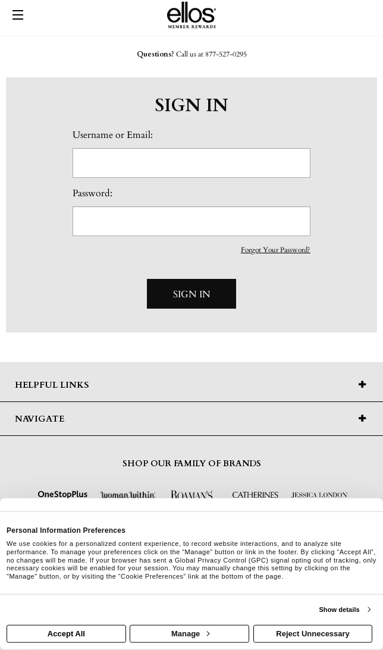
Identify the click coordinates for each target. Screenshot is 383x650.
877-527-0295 (226, 54)
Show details (339, 609)
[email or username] (191, 163)
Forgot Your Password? (275, 250)
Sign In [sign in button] (192, 294)
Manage (190, 633)
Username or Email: (113, 135)
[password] (191, 221)
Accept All (66, 633)
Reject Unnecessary (313, 633)
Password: (92, 193)
